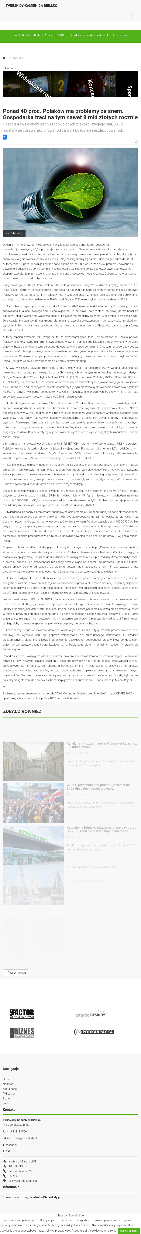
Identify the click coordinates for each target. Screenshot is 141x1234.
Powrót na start (15, 972)
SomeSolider (77, 1215)
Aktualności (10, 1089)
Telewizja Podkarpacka (23, 1180)
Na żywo (8, 1084)
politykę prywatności (57, 1230)
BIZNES (13, 1176)
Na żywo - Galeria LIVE (22, 1161)
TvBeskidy (9, 1093)
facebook (119, 35)
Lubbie (7, 1103)
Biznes (7, 1098)
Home (6, 1079)
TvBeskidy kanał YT (21, 1171)
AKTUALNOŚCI (18, 1166)
